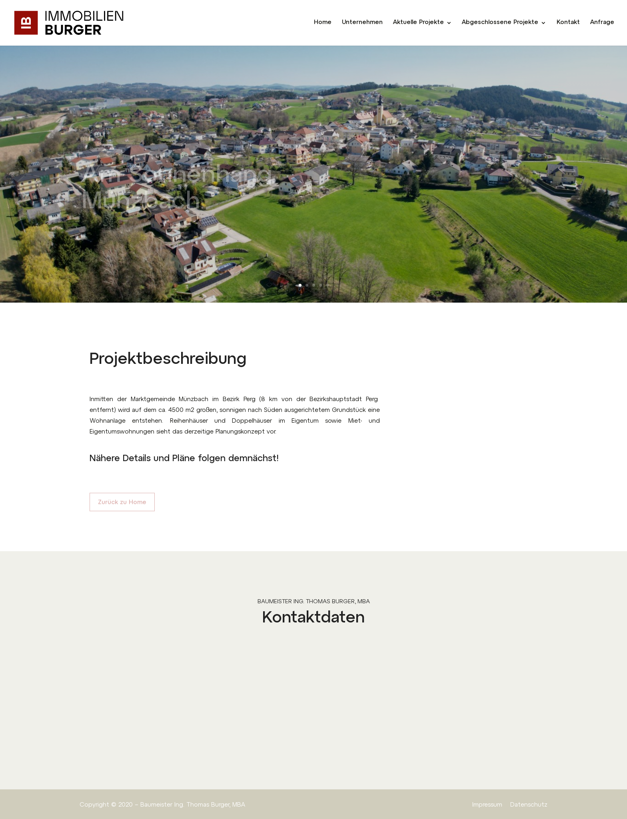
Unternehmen (362, 23)
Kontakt (568, 23)
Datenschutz (528, 805)
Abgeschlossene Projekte (500, 23)
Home (322, 23)
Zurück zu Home (122, 506)
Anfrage (602, 23)
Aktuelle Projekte (418, 23)
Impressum (487, 805)
